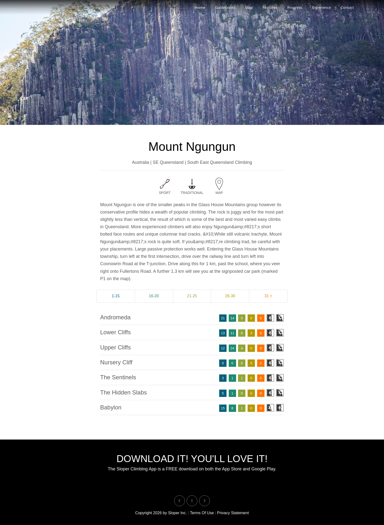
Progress (294, 7)
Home (200, 7)
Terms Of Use (202, 513)
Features (270, 7)
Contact (347, 7)
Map (249, 7)
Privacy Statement (233, 513)
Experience (321, 7)
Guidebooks (225, 7)
